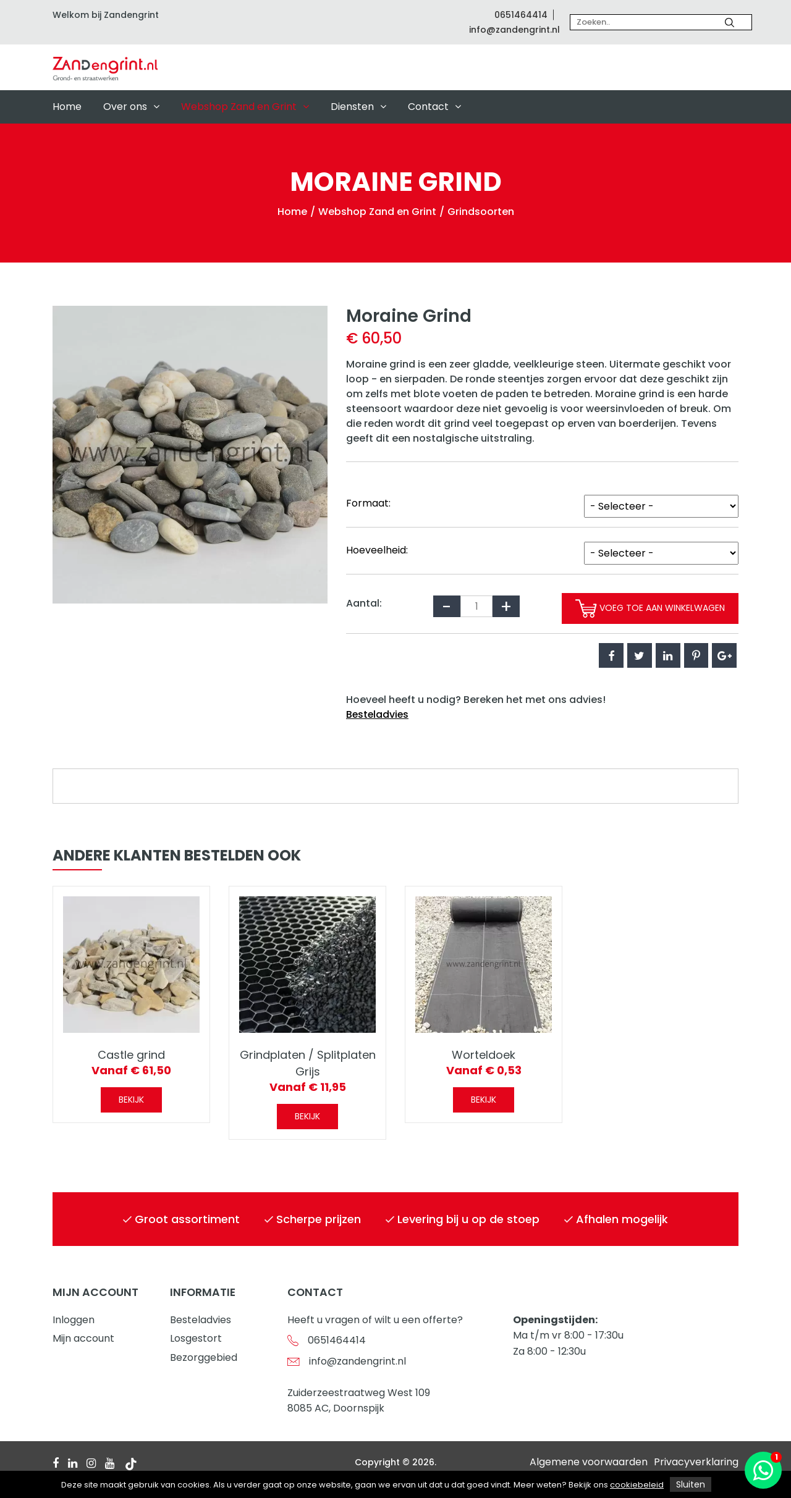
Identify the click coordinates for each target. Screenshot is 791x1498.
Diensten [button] (358, 106)
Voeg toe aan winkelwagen (645, 608)
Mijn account (83, 1338)
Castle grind (131, 1055)
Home (67, 106)
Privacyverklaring (696, 1462)
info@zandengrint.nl (514, 29)
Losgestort (196, 1338)
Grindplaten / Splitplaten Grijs (308, 1064)
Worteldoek (483, 1055)
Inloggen (74, 1320)
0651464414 (521, 15)
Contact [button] (434, 106)
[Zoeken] (729, 22)
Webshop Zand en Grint (377, 211)
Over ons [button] (131, 106)
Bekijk (131, 1100)
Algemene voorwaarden (589, 1462)
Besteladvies (378, 714)
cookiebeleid (637, 1485)
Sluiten (690, 1484)
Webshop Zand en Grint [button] (245, 106)
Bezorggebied (203, 1357)
